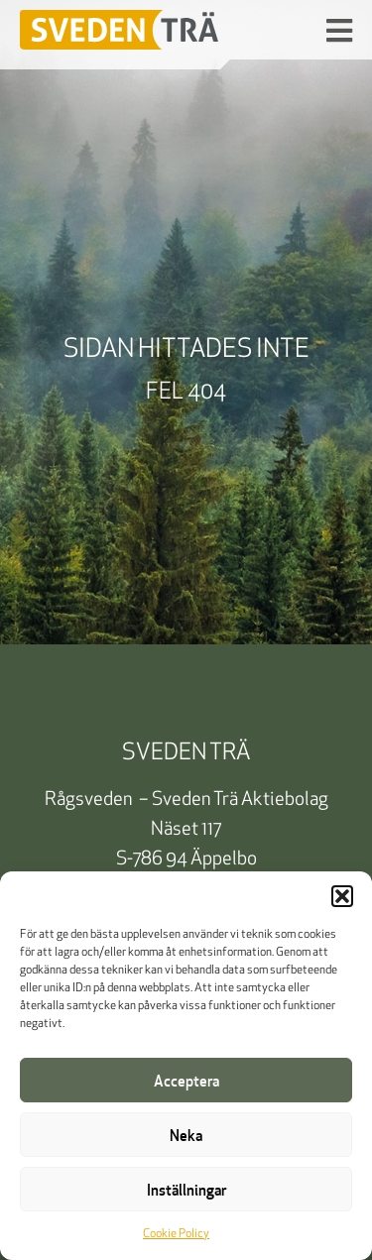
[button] (342, 896)
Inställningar (186, 1190)
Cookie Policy (176, 1234)
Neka (186, 1135)
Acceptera (186, 1080)
